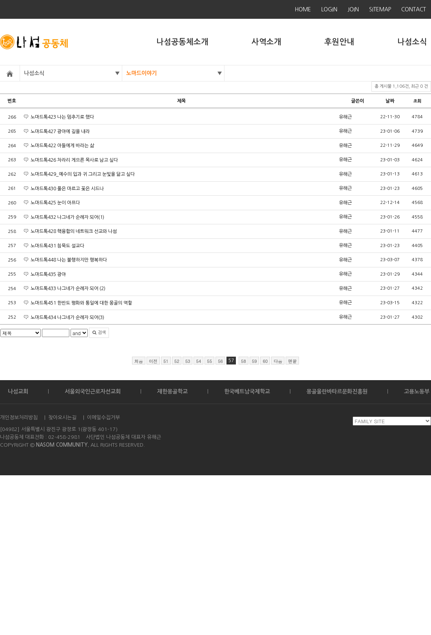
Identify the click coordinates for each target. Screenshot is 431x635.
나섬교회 (18, 391)
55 (209, 361)
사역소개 (266, 42)
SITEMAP (380, 9)
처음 (138, 361)
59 (254, 361)
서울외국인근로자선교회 (93, 391)
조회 (417, 101)
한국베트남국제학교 (247, 391)
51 (165, 361)
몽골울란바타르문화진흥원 (337, 391)
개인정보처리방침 (19, 417)
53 (187, 361)
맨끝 (292, 361)
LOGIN (329, 9)
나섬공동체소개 (182, 42)
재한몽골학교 (172, 391)
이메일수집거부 (103, 417)
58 (243, 361)
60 (265, 361)
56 (220, 361)
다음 (277, 361)
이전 (153, 361)
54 (198, 361)
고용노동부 (416, 391)
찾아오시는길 (62, 417)
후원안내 (339, 42)
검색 (99, 332)
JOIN (353, 9)
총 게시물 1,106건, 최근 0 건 (401, 86)
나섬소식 (412, 42)
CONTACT (413, 9)
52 (176, 361)
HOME (303, 9)
